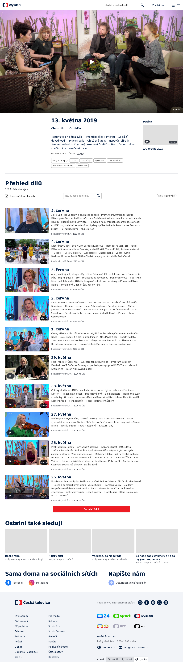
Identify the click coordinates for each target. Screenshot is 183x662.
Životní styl (85, 160)
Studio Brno (54, 625)
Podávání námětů (58, 645)
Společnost (99, 160)
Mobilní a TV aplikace (26, 650)
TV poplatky (21, 625)
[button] (91, 61)
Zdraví (73, 160)
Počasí (18, 640)
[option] (113, 658)
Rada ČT (52, 635)
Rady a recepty (59, 160)
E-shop (18, 645)
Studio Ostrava (56, 630)
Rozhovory (82, 164)
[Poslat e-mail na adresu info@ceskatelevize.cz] (133, 646)
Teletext (19, 630)
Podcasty (20, 635)
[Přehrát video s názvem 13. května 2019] (91, 62)
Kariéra (52, 640)
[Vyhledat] (98, 194)
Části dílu (75, 128)
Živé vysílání (21, 620)
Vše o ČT (19, 656)
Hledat (141, 6)
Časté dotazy (55, 650)
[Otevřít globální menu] (175, 5)
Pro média (54, 614)
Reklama (53, 620)
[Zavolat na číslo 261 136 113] (106, 646)
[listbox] (127, 658)
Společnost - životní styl (63, 164)
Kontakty (53, 656)
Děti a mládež (114, 160)
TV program (21, 614)
